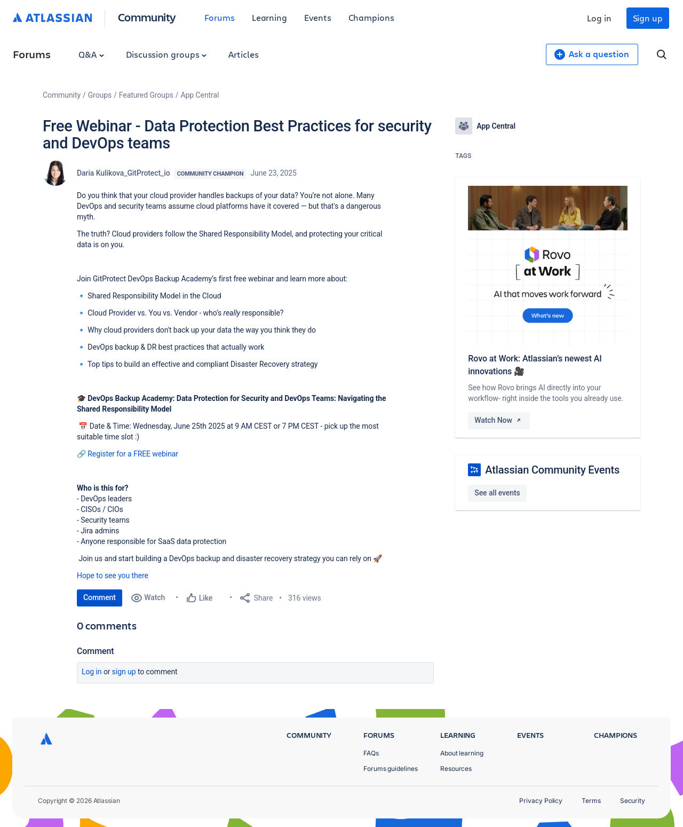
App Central (200, 95)
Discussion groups (166, 54)
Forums (219, 17)
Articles (243, 54)
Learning (269, 17)
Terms (591, 801)
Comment (99, 597)
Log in (599, 17)
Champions (371, 17)
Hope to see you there (112, 575)
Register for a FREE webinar (133, 454)
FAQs (371, 753)
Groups (100, 95)
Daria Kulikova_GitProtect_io (123, 173)
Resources (456, 769)
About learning (461, 753)
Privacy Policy (540, 801)
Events (317, 17)
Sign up (648, 17)
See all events (497, 493)
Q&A (91, 54)
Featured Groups (146, 95)
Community (147, 17)
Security (632, 801)
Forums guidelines (390, 769)
